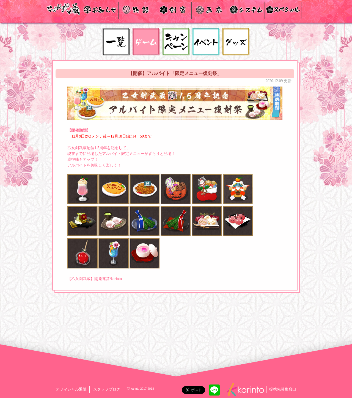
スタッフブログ (106, 389)
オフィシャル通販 (71, 389)
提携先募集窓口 (282, 389)
